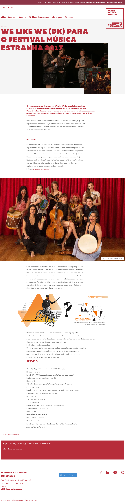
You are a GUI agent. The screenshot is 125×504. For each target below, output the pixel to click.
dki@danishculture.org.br (12, 489)
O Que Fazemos (39, 17)
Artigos (57, 17)
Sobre (22, 17)
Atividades (8, 17)
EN (3, 8)
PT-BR (10, 8)
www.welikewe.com (41, 169)
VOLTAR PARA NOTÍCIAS (12, 434)
